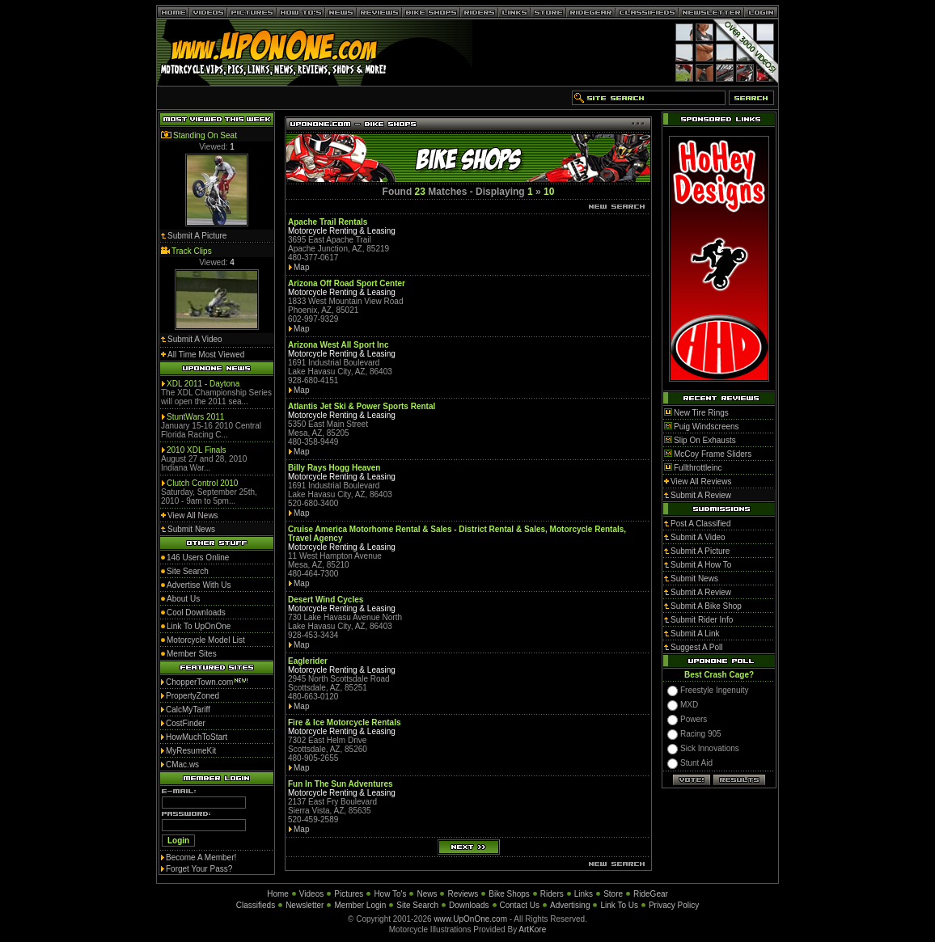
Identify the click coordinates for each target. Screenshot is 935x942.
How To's (390, 893)
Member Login (360, 905)
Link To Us (619, 905)
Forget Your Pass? (199, 868)
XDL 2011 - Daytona (203, 383)
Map (301, 267)
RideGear (650, 893)
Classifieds (255, 905)
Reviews (462, 893)
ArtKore (532, 929)
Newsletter (305, 905)
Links (583, 893)
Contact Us (519, 905)
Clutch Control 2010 (202, 483)
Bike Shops (509, 893)
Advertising (570, 905)
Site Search (417, 905)
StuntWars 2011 (195, 416)
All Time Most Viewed (205, 354)
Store (613, 893)
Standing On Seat (205, 135)
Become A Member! (201, 857)
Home (278, 893)
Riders (552, 893)
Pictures (348, 893)
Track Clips (191, 251)
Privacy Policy (674, 905)
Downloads (469, 905)
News (427, 893)
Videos (311, 893)
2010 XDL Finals (196, 450)
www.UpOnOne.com (470, 919)
